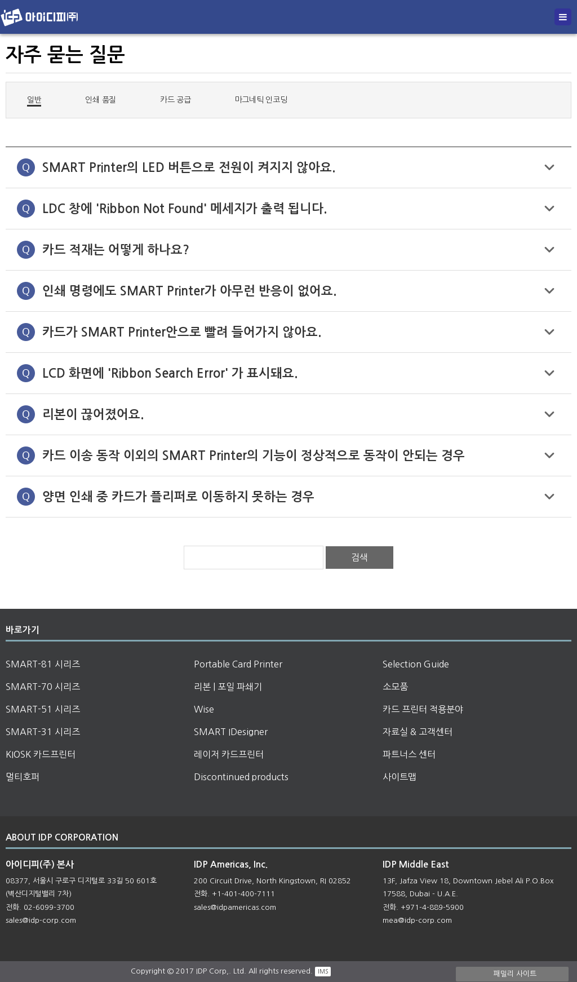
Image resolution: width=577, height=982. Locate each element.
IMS (323, 971)
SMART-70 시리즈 (43, 686)
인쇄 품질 (100, 100)
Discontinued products (241, 776)
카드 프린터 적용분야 (423, 709)
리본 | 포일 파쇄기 (228, 686)
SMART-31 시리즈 (43, 731)
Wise (204, 709)
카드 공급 (175, 100)
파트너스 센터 (409, 754)
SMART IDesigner (231, 731)
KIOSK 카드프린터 (41, 754)
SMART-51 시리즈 (43, 709)
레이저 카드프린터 (229, 754)
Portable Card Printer (238, 664)
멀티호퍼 (22, 776)
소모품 (395, 686)
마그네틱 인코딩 (261, 100)
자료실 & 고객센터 (417, 731)
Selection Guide (416, 664)
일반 (34, 99)
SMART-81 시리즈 (43, 664)
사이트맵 (399, 776)
